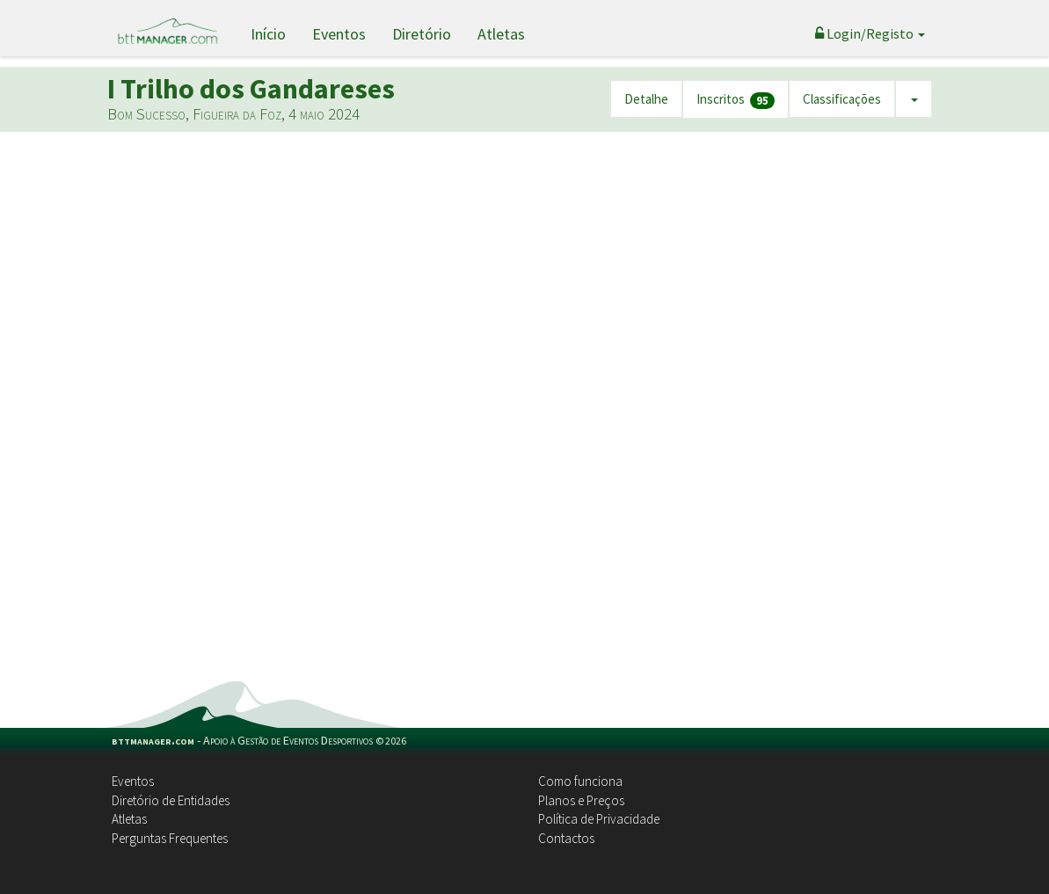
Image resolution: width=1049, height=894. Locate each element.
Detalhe (646, 99)
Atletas (501, 34)
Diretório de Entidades (170, 800)
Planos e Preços (581, 800)
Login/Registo (870, 33)
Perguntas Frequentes (170, 838)
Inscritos (735, 100)
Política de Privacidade (598, 818)
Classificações (842, 99)
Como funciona (580, 781)
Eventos (339, 34)
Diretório (421, 34)
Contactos (566, 838)
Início (268, 34)
